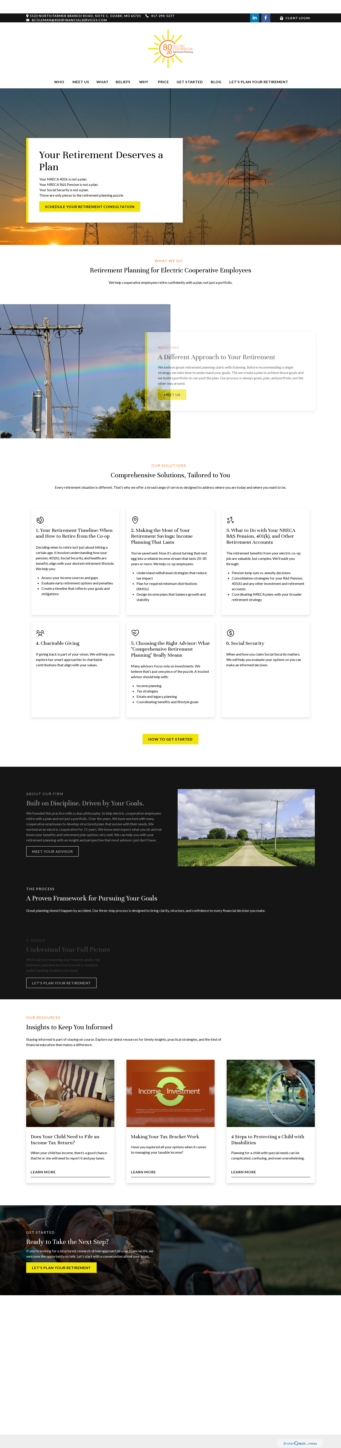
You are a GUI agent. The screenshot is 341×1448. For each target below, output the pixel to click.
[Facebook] (265, 4)
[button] (59, 68)
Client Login (295, 4)
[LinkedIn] (254, 4)
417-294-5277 (159, 2)
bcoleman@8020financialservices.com (66, 6)
